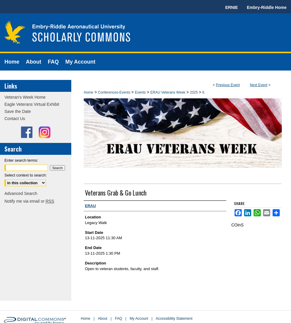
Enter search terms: (21, 160)
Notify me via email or (29, 201)
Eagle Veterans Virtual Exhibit (31, 104)
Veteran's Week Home (25, 97)
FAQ (118, 318)
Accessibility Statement (174, 318)
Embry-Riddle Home (267, 7)
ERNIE (231, 7)
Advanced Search (20, 193)
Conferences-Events (114, 92)
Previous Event (228, 85)
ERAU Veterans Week (168, 92)
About (102, 318)
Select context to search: (25, 175)
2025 (194, 92)
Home (88, 92)
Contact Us (14, 118)
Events (141, 92)
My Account (139, 318)
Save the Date (17, 111)
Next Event (259, 85)
